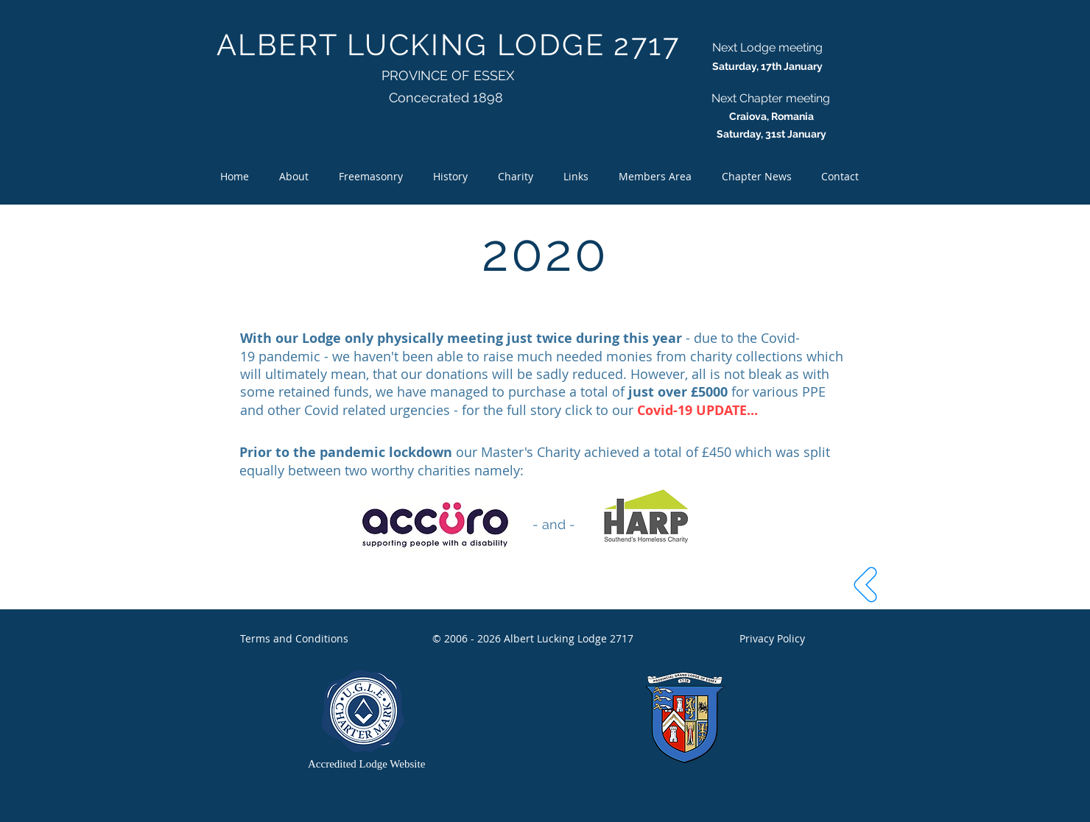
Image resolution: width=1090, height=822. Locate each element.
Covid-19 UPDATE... (699, 410)
